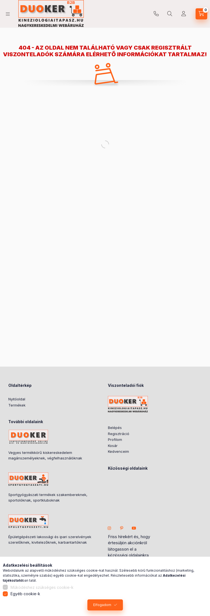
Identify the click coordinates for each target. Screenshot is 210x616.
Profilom (115, 439)
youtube (134, 528)
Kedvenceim (118, 451)
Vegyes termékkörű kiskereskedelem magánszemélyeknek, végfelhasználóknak (45, 455)
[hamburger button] (8, 14)
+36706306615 (156, 14)
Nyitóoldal (16, 399)
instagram (109, 528)
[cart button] (201, 13)
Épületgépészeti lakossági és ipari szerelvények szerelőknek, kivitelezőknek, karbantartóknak (49, 540)
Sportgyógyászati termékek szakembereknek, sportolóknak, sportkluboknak (47, 497)
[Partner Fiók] (183, 13)
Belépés (115, 427)
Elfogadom (102, 605)
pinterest (121, 528)
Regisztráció (118, 433)
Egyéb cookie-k (25, 593)
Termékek (17, 405)
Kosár (113, 445)
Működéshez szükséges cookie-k (42, 587)
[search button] (169, 13)
